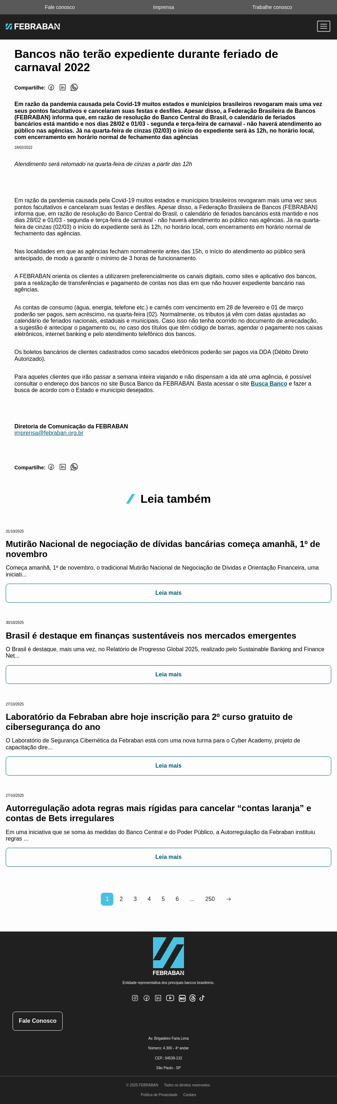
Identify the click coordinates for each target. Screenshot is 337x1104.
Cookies (189, 1095)
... (192, 899)
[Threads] (192, 1000)
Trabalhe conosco (272, 7)
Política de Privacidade (159, 1095)
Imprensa (163, 7)
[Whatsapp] (74, 91)
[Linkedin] (62, 91)
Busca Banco (269, 384)
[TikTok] (202, 1002)
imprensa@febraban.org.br (48, 433)
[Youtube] (171, 1004)
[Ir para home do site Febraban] (33, 27)
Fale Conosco (38, 1021)
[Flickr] (183, 1002)
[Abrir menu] (323, 27)
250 (210, 899)
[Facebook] (51, 91)
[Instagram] (135, 1002)
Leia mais (169, 593)
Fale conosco (60, 7)
